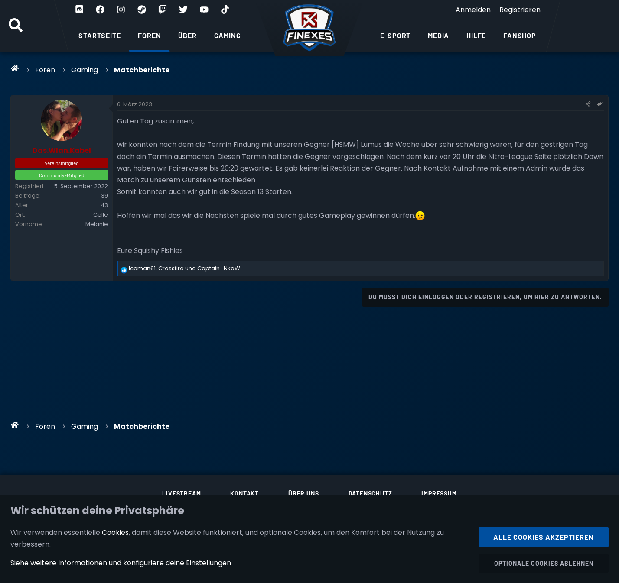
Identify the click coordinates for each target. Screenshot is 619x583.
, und (184, 268)
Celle (100, 215)
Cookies (115, 532)
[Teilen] (588, 104)
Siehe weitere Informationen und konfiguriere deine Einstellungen (120, 563)
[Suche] (15, 26)
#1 (600, 104)
